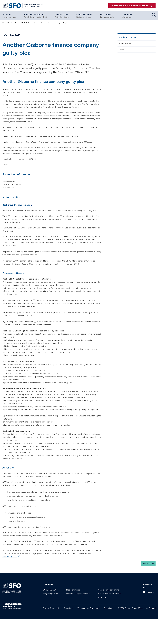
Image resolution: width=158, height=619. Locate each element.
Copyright (68, 607)
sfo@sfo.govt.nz (50, 593)
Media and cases (127, 37)
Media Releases (125, 43)
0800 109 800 (50, 589)
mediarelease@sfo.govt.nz (77, 593)
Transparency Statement (88, 607)
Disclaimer (108, 607)
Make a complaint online (108, 589)
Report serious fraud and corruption (129, 5)
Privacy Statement (51, 607)
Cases (121, 49)
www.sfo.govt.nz (9, 556)
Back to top (147, 563)
